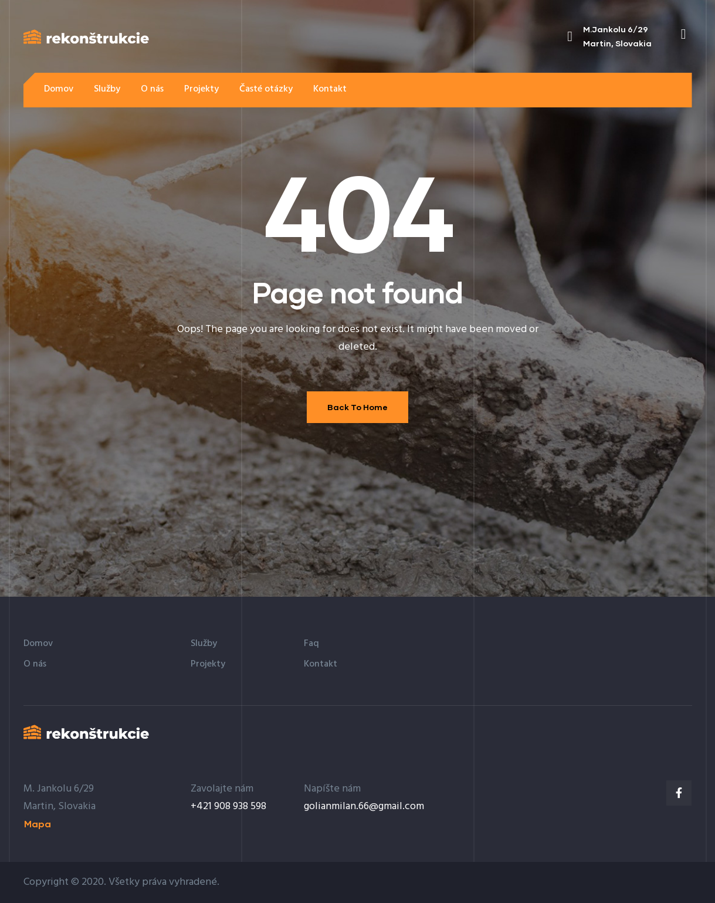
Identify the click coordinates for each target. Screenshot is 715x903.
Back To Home (357, 407)
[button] (658, 89)
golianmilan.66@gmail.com (364, 806)
